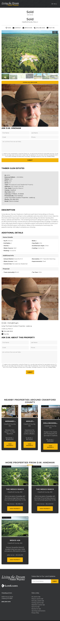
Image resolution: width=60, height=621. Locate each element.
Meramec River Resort (9, 421)
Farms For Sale (36, 607)
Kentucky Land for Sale (38, 600)
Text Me (5, 334)
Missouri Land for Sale (37, 598)
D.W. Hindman (18, 195)
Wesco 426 (15, 540)
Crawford (13, 190)
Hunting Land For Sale (38, 602)
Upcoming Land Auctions (38, 611)
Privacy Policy (51, 156)
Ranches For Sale (36, 609)
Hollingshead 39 (50, 423)
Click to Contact (14, 201)
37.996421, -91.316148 (17, 194)
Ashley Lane (29, 421)
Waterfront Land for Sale (38, 605)
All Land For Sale (36, 596)
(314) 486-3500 (14, 199)
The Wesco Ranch (15, 489)
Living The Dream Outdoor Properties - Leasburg (20, 197)
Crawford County (27, 22)
